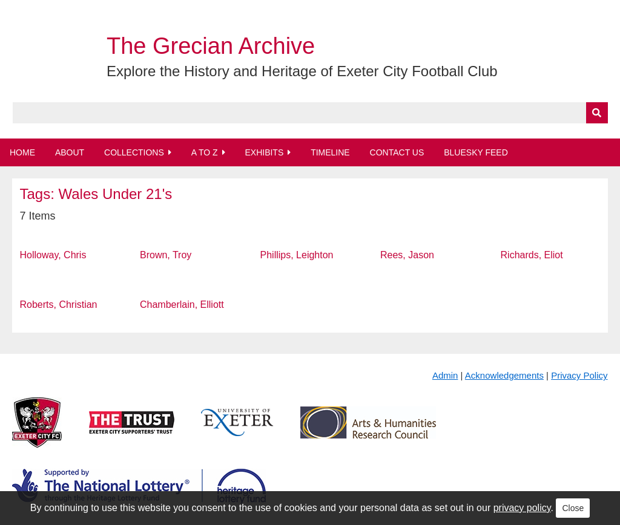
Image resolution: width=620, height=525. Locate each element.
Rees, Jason (407, 255)
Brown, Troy (165, 255)
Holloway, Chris (52, 255)
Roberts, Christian (58, 304)
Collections (134, 152)
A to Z (204, 152)
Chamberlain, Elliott (182, 304)
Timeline (330, 152)
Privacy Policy (579, 375)
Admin (445, 375)
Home (22, 152)
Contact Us (397, 152)
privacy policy (522, 508)
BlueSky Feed (476, 152)
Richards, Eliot (532, 255)
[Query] (310, 112)
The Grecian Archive (211, 46)
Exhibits (264, 152)
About (69, 152)
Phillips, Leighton (297, 255)
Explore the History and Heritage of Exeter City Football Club (302, 71)
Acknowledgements (504, 375)
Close (573, 508)
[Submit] (597, 112)
